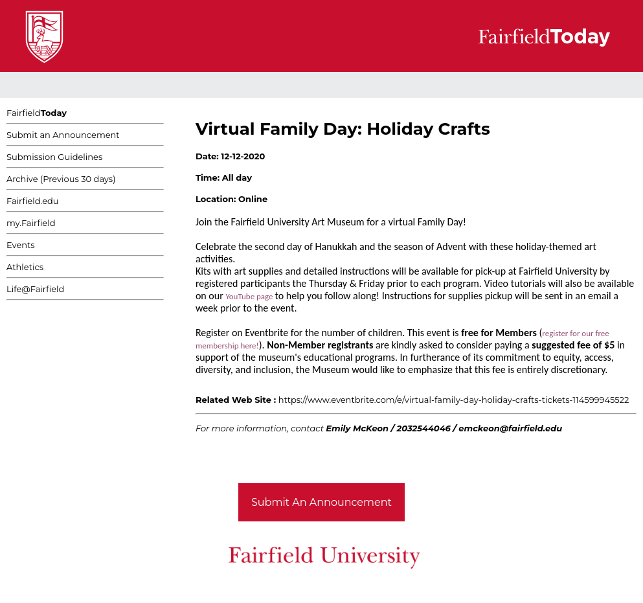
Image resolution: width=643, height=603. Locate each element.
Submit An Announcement (321, 502)
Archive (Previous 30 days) (60, 179)
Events (20, 245)
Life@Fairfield (35, 289)
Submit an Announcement (63, 135)
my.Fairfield (31, 223)
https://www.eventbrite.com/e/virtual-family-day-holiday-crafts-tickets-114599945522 (453, 399)
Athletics (24, 267)
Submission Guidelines (54, 157)
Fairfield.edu (32, 201)
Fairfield (36, 113)
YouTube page (250, 296)
